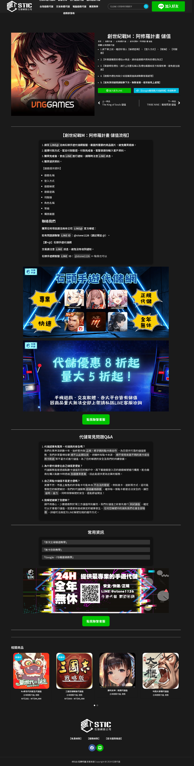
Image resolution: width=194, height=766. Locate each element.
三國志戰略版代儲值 (74, 691)
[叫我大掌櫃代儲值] (161, 671)
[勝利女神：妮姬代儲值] (117, 670)
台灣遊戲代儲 (121, 41)
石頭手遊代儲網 (63, 242)
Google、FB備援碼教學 (58, 557)
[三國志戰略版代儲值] (74, 671)
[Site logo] (19, 6)
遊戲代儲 (108, 41)
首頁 (100, 41)
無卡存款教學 (53, 549)
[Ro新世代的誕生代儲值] (31, 671)
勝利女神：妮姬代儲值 (118, 690)
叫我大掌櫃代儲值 (161, 691)
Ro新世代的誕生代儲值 (31, 691)
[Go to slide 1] (94, 705)
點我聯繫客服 (96, 419)
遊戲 (37, 695)
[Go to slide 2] (97, 705)
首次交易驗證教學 (55, 542)
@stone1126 (81, 235)
